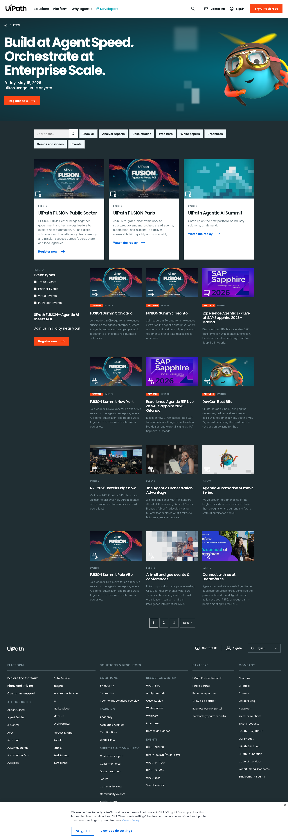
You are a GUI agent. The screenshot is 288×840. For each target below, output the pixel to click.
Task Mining (61, 745)
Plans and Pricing (20, 675)
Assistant (13, 730)
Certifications (108, 722)
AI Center (13, 714)
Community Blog (111, 776)
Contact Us (206, 638)
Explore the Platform (22, 668)
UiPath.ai (244, 675)
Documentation (110, 761)
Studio (58, 737)
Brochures (152, 713)
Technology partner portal (209, 706)
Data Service (62, 668)
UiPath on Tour (155, 752)
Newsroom (245, 698)
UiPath (153, 767)
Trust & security (249, 713)
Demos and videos (158, 721)
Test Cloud (61, 753)
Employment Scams (252, 766)
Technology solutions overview (119, 690)
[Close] (285, 805)
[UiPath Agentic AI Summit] (219, 199)
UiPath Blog (153, 675)
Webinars (152, 705)
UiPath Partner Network (207, 668)
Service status (109, 791)
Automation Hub (17, 737)
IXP (55, 690)
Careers (244, 683)
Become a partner (204, 683)
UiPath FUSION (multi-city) (163, 744)
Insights (58, 675)
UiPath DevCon (155, 760)
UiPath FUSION (155, 737)
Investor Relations (250, 706)
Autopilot (13, 752)
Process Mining (63, 722)
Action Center (16, 699)
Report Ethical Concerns (254, 759)
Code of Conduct (250, 751)
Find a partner (201, 675)
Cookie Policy (130, 820)
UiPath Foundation (250, 744)
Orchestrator (62, 713)
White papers (154, 698)
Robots (58, 730)
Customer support (21, 683)
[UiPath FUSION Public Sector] (69, 199)
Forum (104, 769)
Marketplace (62, 698)
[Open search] (193, 9)
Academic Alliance (112, 714)
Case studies (154, 690)
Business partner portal (207, 698)
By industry (107, 675)
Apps (10, 722)
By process (107, 683)
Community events (112, 784)
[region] (144, 821)
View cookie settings (116, 831)
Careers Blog (247, 690)
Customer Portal (110, 753)
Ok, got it (82, 831)
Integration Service (66, 683)
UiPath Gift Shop (249, 736)
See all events (155, 775)
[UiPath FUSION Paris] (144, 199)
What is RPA (107, 729)
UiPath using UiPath (251, 721)
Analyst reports (155, 683)
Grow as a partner (203, 690)
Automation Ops (18, 745)
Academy (106, 707)
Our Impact (246, 728)
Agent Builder (15, 707)
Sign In (234, 638)
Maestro (59, 706)
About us (244, 668)
